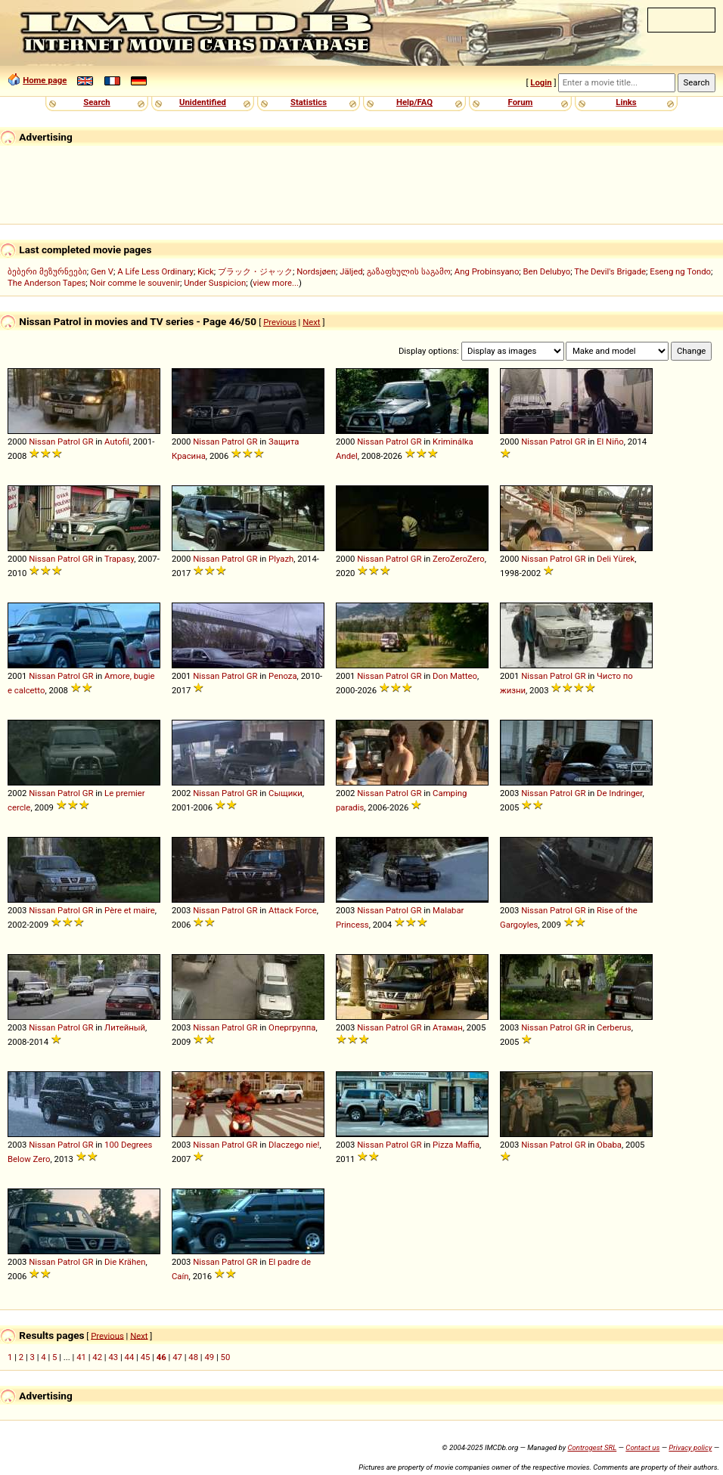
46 (161, 1357)
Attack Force (292, 910)
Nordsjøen (316, 271)
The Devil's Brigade (610, 271)
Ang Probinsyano (487, 271)
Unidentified (202, 102)
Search (96, 102)
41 (81, 1357)
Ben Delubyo (547, 271)
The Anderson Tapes (46, 282)
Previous (279, 322)
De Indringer (619, 793)
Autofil (116, 441)
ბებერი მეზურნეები (47, 271)
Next (311, 322)
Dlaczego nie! (293, 1144)
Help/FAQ (414, 102)
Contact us (642, 1447)
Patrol (68, 441)
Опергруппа (291, 1027)
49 (209, 1357)
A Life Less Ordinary (155, 271)
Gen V (102, 271)
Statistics (308, 102)
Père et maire (129, 910)
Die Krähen (124, 1262)
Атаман (448, 1027)
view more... (276, 282)
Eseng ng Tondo (680, 271)
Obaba (609, 1144)
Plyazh (280, 558)
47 (177, 1357)
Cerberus (614, 1027)
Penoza (282, 676)
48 (193, 1357)
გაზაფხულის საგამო (409, 271)
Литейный (124, 1027)
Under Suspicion (215, 282)
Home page (45, 80)
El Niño (610, 441)
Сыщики (285, 793)
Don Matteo (455, 676)
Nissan (42, 441)
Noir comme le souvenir (135, 282)
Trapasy (119, 558)
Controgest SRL (591, 1447)
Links (626, 102)
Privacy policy (690, 1447)
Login (540, 82)
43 (113, 1357)
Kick (205, 271)
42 (97, 1357)
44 (130, 1357)
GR (88, 441)
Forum (520, 102)
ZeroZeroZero (459, 558)
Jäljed (351, 271)
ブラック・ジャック (255, 271)
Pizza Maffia (456, 1144)
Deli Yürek (616, 558)
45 (145, 1357)
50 (226, 1357)
